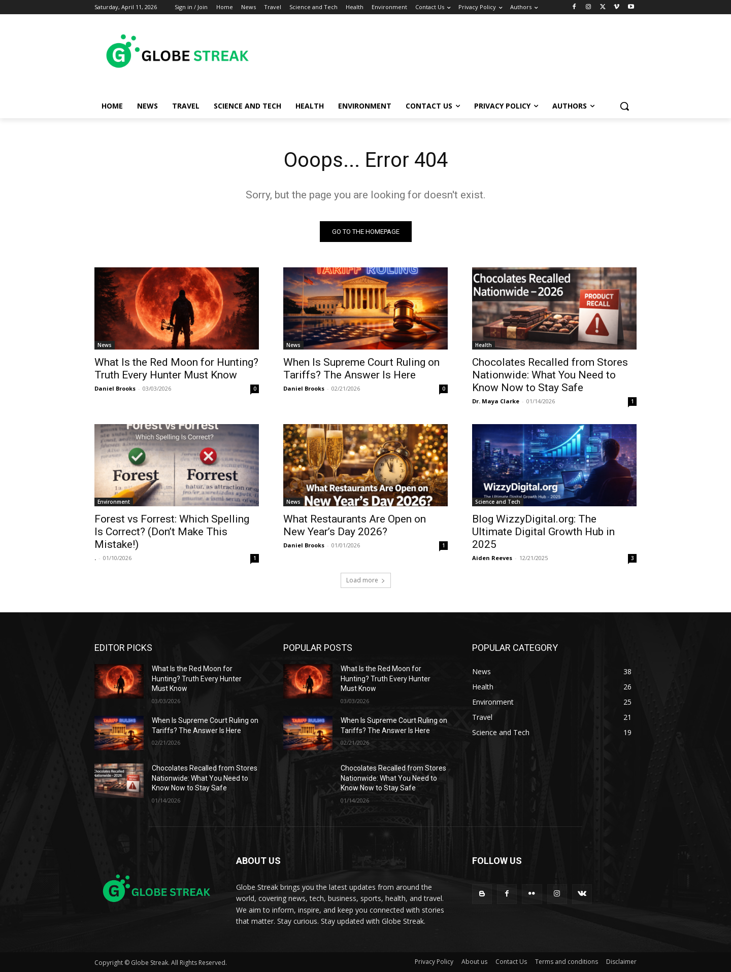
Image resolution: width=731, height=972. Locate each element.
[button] (624, 106)
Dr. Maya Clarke (495, 401)
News (104, 345)
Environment (113, 501)
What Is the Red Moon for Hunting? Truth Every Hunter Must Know (176, 368)
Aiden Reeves (492, 558)
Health (483, 345)
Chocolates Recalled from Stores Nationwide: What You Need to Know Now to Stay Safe (550, 375)
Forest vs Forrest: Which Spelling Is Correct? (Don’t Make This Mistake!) (171, 531)
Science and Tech (497, 501)
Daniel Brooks (115, 388)
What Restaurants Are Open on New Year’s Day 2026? (354, 525)
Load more (365, 580)
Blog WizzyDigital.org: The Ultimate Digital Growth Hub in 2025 (543, 531)
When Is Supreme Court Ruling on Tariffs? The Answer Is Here (361, 368)
